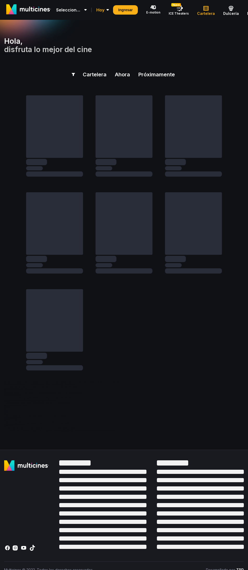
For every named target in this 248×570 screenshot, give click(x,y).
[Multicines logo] (28, 9)
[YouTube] (25, 548)
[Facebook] (8, 548)
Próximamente (156, 74)
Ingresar (125, 10)
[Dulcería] (231, 10)
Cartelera (95, 76)
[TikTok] (33, 548)
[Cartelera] (206, 10)
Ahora (122, 74)
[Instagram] (17, 548)
